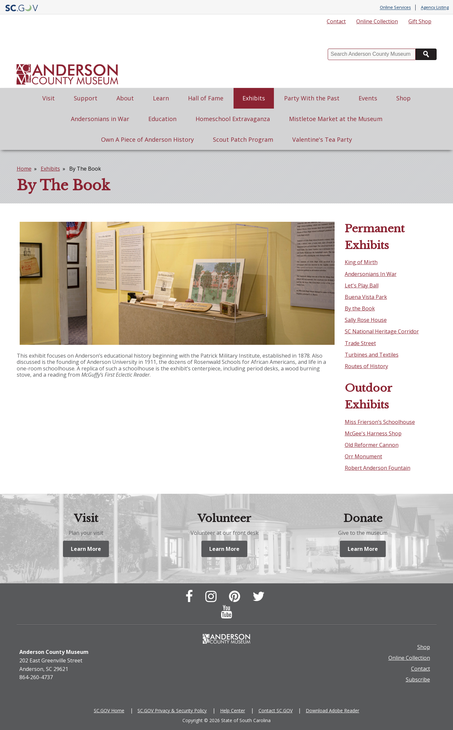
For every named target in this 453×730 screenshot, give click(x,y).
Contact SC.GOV (275, 710)
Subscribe (418, 679)
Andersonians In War (371, 274)
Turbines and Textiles (372, 354)
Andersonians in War (100, 119)
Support (85, 98)
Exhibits (253, 98)
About (125, 98)
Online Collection (377, 21)
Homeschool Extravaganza (233, 119)
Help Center (232, 710)
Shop (403, 98)
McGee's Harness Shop (373, 433)
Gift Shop (419, 21)
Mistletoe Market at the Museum (335, 119)
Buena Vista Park (366, 297)
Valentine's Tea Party (322, 139)
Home (24, 168)
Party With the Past (312, 98)
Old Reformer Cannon (372, 444)
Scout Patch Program (243, 139)
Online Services (395, 7)
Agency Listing (435, 7)
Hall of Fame (205, 98)
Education (162, 119)
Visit (48, 98)
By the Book (360, 308)
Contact (336, 21)
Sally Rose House (366, 319)
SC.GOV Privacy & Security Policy (172, 710)
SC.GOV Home (109, 710)
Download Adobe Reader (332, 710)
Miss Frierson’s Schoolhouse (380, 422)
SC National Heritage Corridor (382, 331)
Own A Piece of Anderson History (147, 139)
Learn (161, 98)
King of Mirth (361, 262)
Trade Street (360, 343)
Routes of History (366, 366)
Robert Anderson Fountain (377, 467)
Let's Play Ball (362, 285)
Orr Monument (363, 456)
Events (368, 98)
